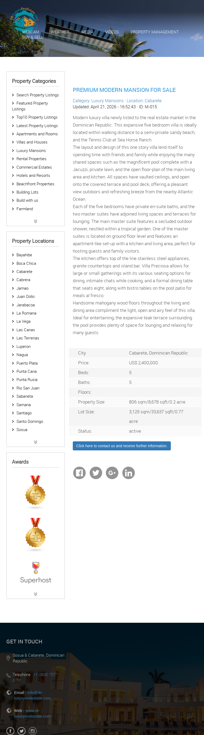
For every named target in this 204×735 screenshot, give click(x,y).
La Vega (23, 321)
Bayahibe (24, 254)
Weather (60, 31)
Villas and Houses (32, 142)
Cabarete (24, 271)
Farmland (24, 208)
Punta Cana (26, 371)
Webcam (30, 31)
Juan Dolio (25, 296)
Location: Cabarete (144, 101)
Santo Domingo (29, 421)
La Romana (26, 313)
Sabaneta (24, 396)
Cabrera (23, 279)
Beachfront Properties (35, 183)
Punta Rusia (26, 379)
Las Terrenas (27, 337)
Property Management (155, 31)
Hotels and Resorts (33, 175)
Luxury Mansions (31, 150)
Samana (23, 404)
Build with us (27, 200)
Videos (112, 31)
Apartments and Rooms (37, 133)
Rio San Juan (27, 388)
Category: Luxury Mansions (98, 101)
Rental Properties (31, 158)
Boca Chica (26, 263)
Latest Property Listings (37, 125)
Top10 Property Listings (37, 117)
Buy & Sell (32, 37)
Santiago (24, 412)
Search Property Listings (37, 94)
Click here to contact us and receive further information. (121, 446)
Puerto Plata (27, 363)
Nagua (22, 354)
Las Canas (25, 329)
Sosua (21, 429)
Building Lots (27, 192)
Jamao (22, 288)
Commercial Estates (34, 167)
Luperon (23, 346)
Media (87, 31)
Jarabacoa (25, 304)
